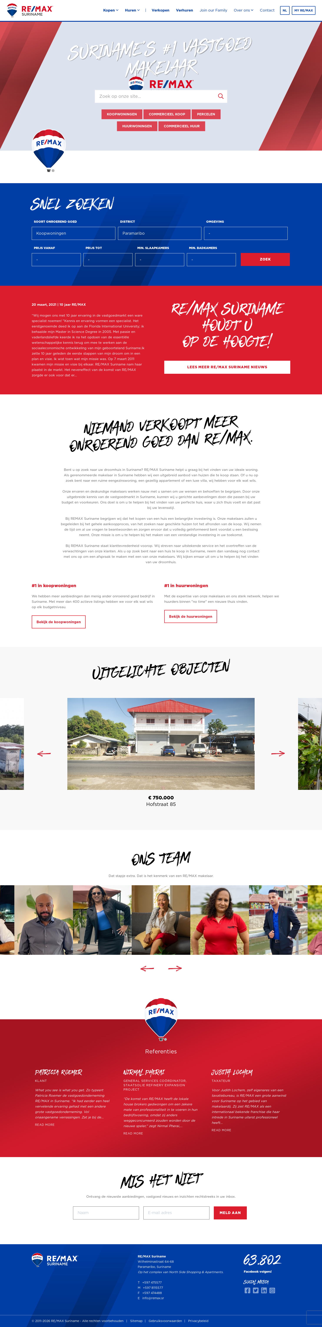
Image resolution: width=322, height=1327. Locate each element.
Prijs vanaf (44, 248)
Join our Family (213, 10)
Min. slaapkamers (153, 248)
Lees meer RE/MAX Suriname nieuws (227, 367)
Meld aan (230, 1213)
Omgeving (215, 221)
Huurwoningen (137, 126)
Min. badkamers (203, 248)
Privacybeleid (198, 1321)
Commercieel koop (167, 114)
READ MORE (45, 1125)
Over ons (243, 10)
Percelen (206, 114)
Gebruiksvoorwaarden (165, 1321)
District (127, 221)
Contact (267, 10)
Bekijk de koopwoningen (59, 622)
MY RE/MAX (303, 10)
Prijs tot (94, 248)
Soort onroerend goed (55, 221)
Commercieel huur (182, 126)
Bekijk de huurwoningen (190, 616)
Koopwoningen (122, 114)
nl (285, 10)
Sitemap (136, 1321)
